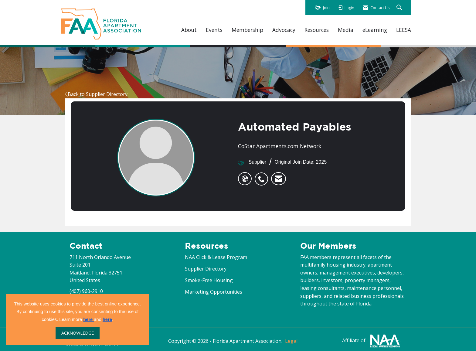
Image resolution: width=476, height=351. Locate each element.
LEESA (403, 29)
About (189, 29)
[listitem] (263, 176)
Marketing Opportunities (213, 291)
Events (214, 29)
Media (345, 29)
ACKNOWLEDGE (77, 333)
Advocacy (283, 29)
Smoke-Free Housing (209, 280)
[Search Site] (399, 8)
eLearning (374, 29)
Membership (247, 29)
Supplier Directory (205, 268)
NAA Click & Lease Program (216, 257)
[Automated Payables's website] (245, 179)
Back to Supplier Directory (96, 94)
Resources (316, 29)
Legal (291, 341)
